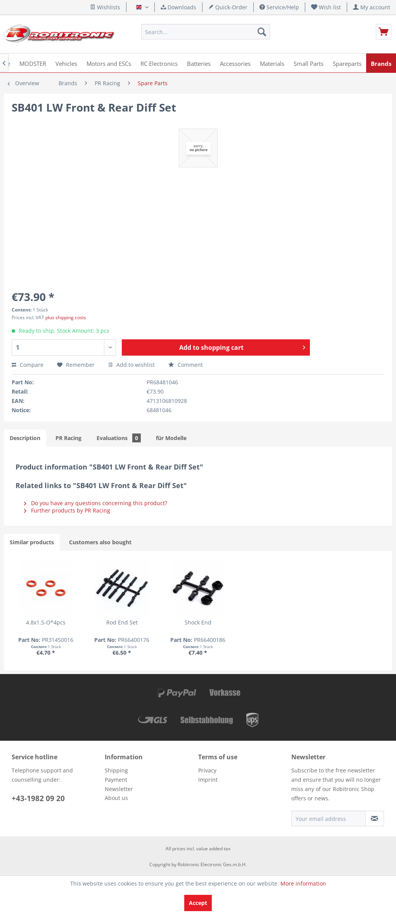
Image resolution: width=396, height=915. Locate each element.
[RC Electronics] (159, 62)
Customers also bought (100, 542)
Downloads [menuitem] (178, 7)
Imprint (208, 779)
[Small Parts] (308, 62)
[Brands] (381, 62)
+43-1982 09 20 (38, 798)
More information (303, 883)
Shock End (198, 622)
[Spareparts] (347, 62)
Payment (116, 779)
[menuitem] (326, 7)
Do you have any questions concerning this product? (95, 503)
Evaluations (119, 437)
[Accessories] (235, 62)
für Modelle (171, 438)
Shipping (116, 770)
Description (25, 438)
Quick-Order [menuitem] (227, 7)
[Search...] (205, 32)
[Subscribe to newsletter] (374, 818)
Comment (185, 364)
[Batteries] (198, 62)
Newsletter (119, 789)
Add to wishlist (131, 364)
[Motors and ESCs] (109, 62)
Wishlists (105, 7)
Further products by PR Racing (67, 510)
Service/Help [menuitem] (279, 7)
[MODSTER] (33, 62)
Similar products (32, 542)
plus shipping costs (65, 317)
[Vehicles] (66, 62)
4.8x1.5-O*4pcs (46, 622)
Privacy (207, 770)
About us (116, 797)
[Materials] (272, 62)
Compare (27, 364)
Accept (198, 902)
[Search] (262, 32)
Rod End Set (122, 622)
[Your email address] (328, 818)
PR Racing (68, 438)
